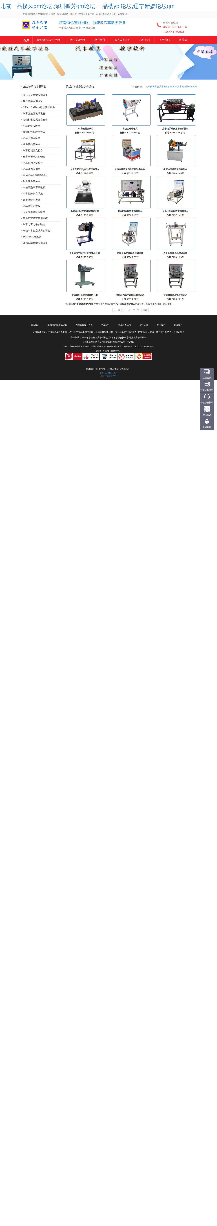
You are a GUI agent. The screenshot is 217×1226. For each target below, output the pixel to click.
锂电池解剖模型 (31, 200)
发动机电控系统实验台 (35, 119)
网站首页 (35, 325)
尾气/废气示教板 (32, 237)
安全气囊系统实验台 (34, 212)
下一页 (136, 310)
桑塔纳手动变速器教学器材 (175, 129)
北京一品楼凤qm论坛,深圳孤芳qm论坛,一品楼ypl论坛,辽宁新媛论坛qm (87, 6)
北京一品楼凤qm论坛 (108, 373)
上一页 (117, 310)
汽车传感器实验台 (33, 163)
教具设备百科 (122, 39)
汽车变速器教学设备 (187, 86)
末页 (145, 310)
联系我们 (184, 39)
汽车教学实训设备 (168, 86)
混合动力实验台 (31, 181)
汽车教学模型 (152, 86)
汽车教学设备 (29, 27)
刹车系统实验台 (31, 126)
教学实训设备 (78, 39)
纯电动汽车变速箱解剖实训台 (130, 295)
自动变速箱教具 (130, 129)
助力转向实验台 (31, 144)
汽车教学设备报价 (117, 337)
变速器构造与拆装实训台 (175, 295)
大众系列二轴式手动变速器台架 (84, 253)
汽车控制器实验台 (33, 150)
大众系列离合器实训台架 (175, 253)
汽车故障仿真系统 (33, 193)
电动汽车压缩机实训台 (35, 175)
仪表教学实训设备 (33, 101)
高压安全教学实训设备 (35, 95)
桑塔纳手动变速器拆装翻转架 (85, 211)
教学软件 (100, 39)
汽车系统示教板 (31, 206)
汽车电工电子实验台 (34, 224)
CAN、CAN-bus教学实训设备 (39, 107)
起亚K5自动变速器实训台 (130, 211)
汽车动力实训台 (31, 169)
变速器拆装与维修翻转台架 (85, 295)
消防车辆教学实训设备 (35, 243)
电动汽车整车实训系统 (35, 218)
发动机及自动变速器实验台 (175, 211)
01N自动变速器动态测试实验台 (130, 169)
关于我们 (164, 39)
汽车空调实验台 (31, 138)
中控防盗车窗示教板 (34, 187)
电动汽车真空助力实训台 (36, 230)
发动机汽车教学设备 (34, 132)
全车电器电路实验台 (34, 156)
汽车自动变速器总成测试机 (130, 253)
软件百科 (144, 39)
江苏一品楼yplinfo (108, 376)
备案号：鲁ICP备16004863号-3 (108, 351)
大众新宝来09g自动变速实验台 (84, 169)
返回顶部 (207, 427)
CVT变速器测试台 (84, 129)
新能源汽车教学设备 (26, 40)
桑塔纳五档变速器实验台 (175, 169)
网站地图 (130, 342)
